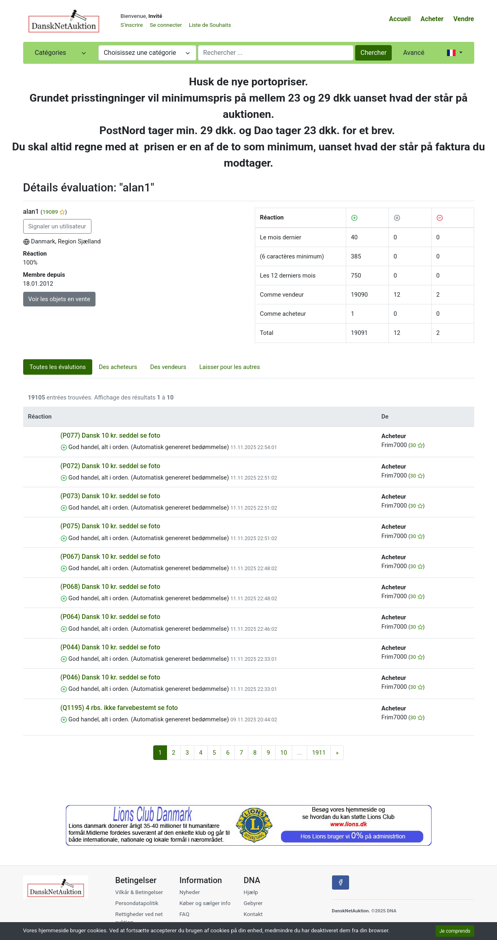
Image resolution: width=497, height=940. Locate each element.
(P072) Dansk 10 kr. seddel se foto (111, 466)
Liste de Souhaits (210, 25)
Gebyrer (253, 903)
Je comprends (454, 931)
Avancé (413, 52)
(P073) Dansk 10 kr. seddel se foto (111, 496)
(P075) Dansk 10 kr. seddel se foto (111, 526)
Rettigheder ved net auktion (139, 918)
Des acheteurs (118, 367)
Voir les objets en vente (59, 299)
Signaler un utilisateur (57, 226)
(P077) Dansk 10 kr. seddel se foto (111, 435)
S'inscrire (132, 25)
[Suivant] (337, 752)
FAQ (184, 914)
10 (283, 752)
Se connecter (166, 25)
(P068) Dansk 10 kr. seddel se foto (111, 586)
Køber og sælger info (204, 903)
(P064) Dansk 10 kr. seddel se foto (111, 617)
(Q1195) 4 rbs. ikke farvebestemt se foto (119, 708)
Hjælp (250, 892)
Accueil (400, 19)
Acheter (432, 19)
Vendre (463, 19)
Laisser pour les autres (229, 367)
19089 (53, 211)
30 (416, 445)
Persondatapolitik (136, 903)
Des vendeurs (168, 367)
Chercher (373, 52)
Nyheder (189, 892)
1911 (319, 752)
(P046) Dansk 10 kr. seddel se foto (111, 677)
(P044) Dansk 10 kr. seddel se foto (111, 647)
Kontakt (253, 914)
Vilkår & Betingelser (139, 892)
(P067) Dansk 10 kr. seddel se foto (111, 556)
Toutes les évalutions (58, 367)
